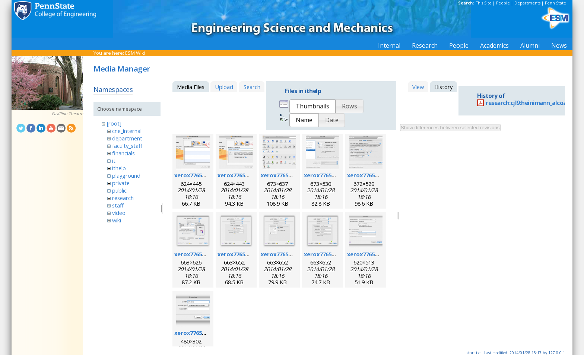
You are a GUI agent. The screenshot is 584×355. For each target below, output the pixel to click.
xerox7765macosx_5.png (380, 175)
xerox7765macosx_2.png (250, 175)
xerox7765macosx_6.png (207, 254)
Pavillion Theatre (67, 113)
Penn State (555, 3)
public (119, 190)
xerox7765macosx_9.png (337, 254)
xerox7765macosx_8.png (294, 254)
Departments (527, 3)
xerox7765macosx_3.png (294, 175)
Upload (224, 87)
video (119, 212)
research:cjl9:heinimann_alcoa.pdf (532, 103)
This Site (484, 3)
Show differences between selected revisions (450, 127)
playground (126, 175)
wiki (116, 220)
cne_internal (127, 130)
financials (123, 153)
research (123, 198)
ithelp (119, 168)
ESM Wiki (135, 53)
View (418, 87)
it (113, 160)
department (127, 138)
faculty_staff (127, 145)
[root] (114, 123)
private (121, 183)
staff (118, 205)
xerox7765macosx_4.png (337, 175)
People (503, 3)
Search (252, 87)
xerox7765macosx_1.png (207, 175)
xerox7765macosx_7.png (250, 254)
